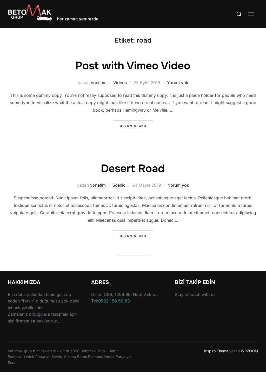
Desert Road (133, 174)
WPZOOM (249, 356)
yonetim (99, 88)
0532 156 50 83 (114, 306)
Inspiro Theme (216, 356)
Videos (120, 88)
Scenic (118, 190)
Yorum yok (177, 88)
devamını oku (136, 131)
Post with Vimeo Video (133, 71)
